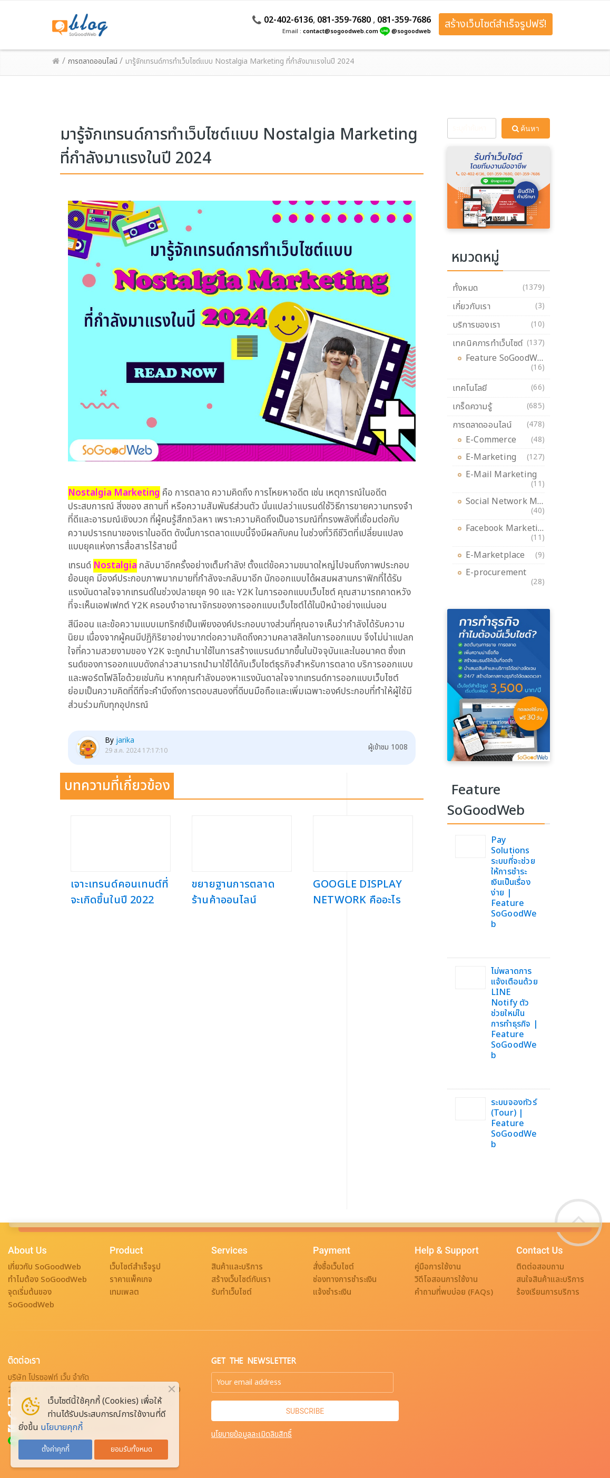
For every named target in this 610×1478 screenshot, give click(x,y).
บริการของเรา (476, 325)
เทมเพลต (124, 1292)
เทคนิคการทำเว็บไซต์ (487, 343)
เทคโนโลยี (469, 388)
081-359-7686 (404, 20)
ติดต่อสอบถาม (540, 1267)
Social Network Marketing (519, 503)
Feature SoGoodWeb (506, 360)
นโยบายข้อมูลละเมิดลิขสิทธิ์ (251, 1434)
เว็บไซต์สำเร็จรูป (135, 1267)
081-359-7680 (344, 20)
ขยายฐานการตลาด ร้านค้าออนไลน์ (233, 892)
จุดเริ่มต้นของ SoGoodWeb (31, 1298)
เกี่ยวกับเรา (471, 306)
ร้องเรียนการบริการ (547, 1292)
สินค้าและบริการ (237, 1267)
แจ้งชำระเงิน (332, 1292)
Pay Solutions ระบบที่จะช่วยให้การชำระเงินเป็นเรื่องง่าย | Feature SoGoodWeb (514, 882)
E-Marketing (494, 457)
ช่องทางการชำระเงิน (345, 1280)
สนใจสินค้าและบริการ (550, 1280)
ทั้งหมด (465, 288)
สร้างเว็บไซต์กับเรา (241, 1280)
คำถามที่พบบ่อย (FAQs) (454, 1292)
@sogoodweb (411, 31)
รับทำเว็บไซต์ (231, 1292)
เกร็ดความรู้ (472, 406)
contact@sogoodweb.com (340, 31)
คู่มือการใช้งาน (438, 1267)
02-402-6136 (288, 20)
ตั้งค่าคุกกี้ (56, 1449)
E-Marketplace (498, 555)
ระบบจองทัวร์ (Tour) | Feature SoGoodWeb (514, 1123)
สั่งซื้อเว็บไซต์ (333, 1267)
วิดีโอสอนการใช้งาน (446, 1280)
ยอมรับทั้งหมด (131, 1449)
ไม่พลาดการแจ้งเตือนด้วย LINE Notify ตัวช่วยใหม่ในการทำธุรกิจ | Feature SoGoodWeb (514, 1013)
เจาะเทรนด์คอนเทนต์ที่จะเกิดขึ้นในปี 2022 (120, 892)
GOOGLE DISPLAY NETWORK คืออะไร (357, 892)
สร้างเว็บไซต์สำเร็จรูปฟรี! (496, 24)
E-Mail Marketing (504, 476)
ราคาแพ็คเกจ (131, 1280)
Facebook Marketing (507, 530)
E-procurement (499, 574)
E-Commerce (494, 439)
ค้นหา (525, 128)
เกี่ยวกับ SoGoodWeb (44, 1267)
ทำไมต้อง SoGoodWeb (47, 1280)
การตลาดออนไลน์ (482, 425)
